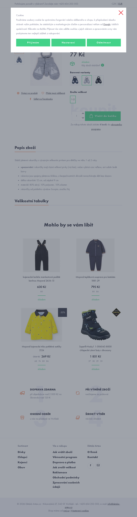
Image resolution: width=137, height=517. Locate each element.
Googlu (106, 24)
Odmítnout (104, 42)
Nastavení (68, 42)
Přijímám (33, 42)
